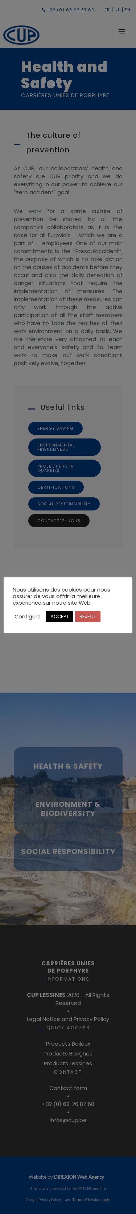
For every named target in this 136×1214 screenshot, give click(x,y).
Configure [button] (28, 616)
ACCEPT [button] (59, 616)
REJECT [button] (87, 616)
